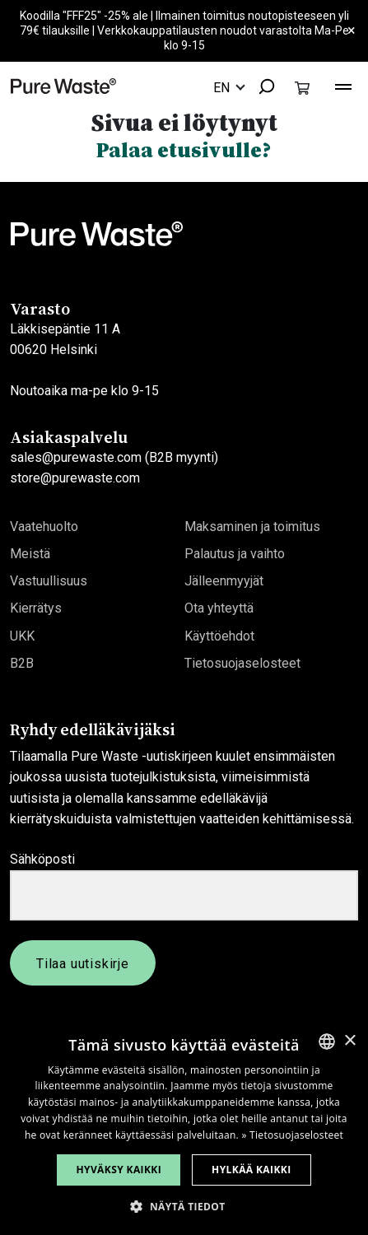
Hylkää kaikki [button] (251, 1170)
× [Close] (351, 31)
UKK (22, 636)
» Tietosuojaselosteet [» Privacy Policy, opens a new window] (292, 1135)
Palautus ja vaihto (234, 554)
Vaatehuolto (44, 526)
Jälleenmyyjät (223, 581)
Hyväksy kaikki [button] (118, 1170)
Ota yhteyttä (219, 608)
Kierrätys (36, 608)
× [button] (349, 1041)
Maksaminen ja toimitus (252, 526)
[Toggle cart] (302, 87)
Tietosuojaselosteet (242, 663)
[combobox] (261, 87)
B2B (22, 663)
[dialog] (184, 1128)
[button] (183, 1206)
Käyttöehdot (219, 636)
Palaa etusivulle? (184, 150)
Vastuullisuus (48, 581)
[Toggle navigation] (343, 85)
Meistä (30, 554)
